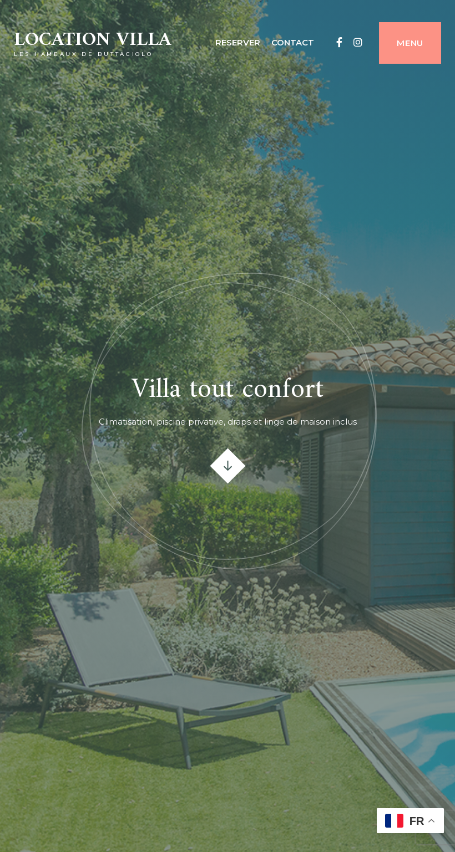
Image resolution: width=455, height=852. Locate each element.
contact (292, 42)
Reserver (237, 42)
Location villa (92, 40)
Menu (410, 43)
